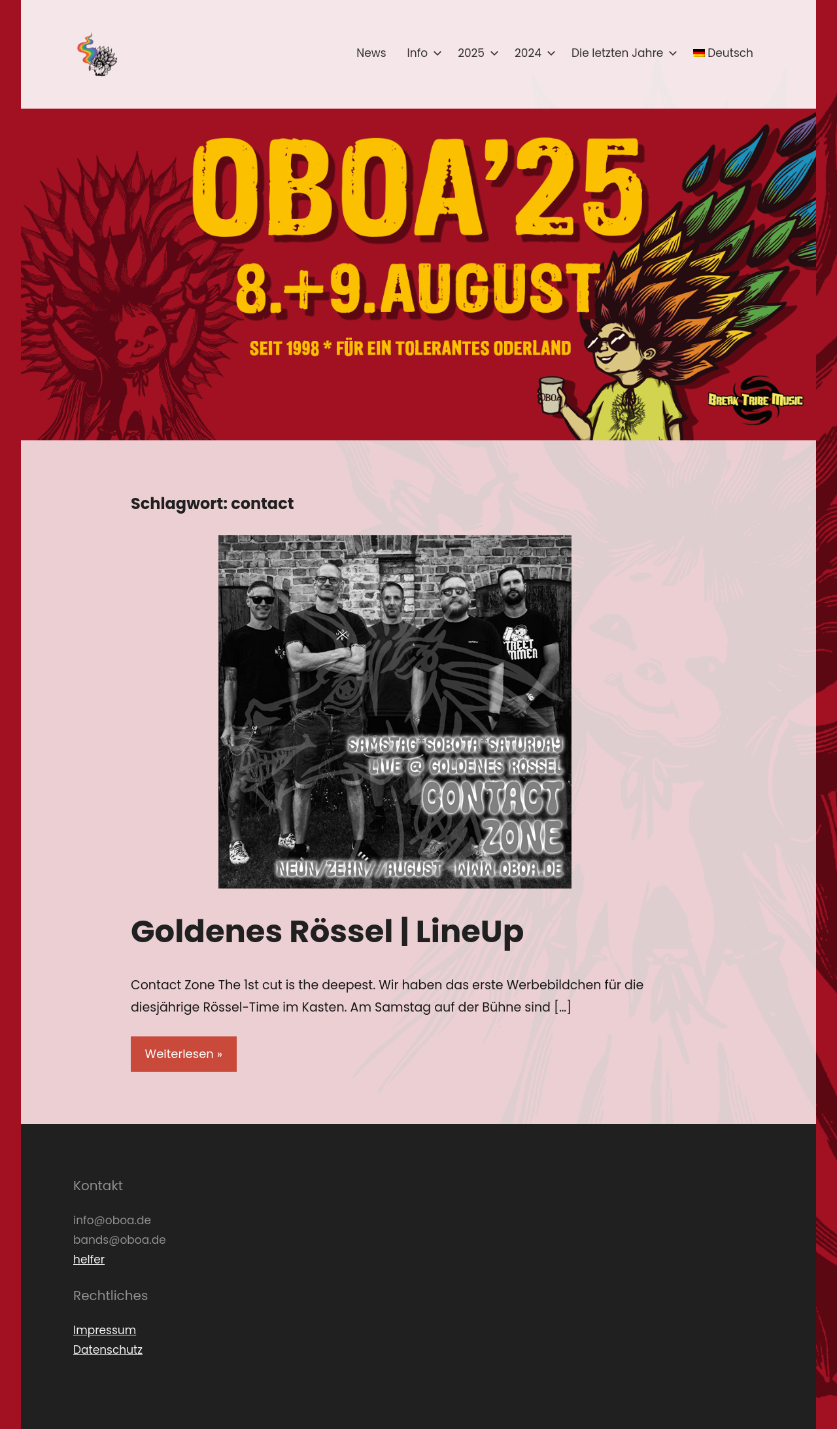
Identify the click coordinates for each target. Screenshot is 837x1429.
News (371, 53)
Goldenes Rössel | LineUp (327, 931)
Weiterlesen (179, 1054)
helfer (89, 1259)
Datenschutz (108, 1350)
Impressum (104, 1330)
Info (422, 53)
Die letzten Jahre (622, 53)
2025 (476, 53)
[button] (96, 54)
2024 (533, 53)
